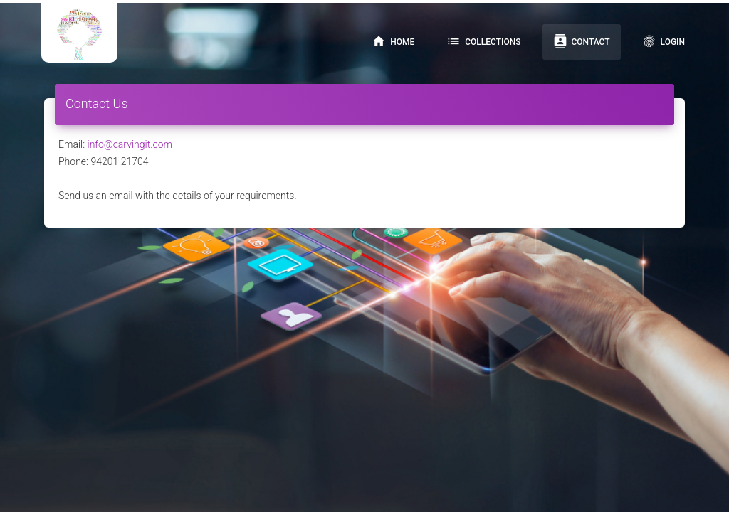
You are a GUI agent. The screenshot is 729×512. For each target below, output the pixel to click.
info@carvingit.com (130, 144)
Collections (483, 41)
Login (663, 41)
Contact (581, 41)
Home (393, 41)
